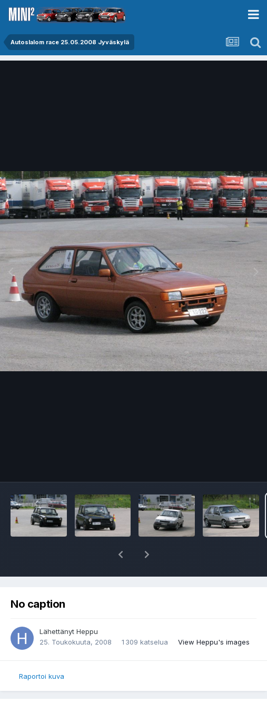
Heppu (87, 631)
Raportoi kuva (41, 676)
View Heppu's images (214, 642)
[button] (120, 554)
